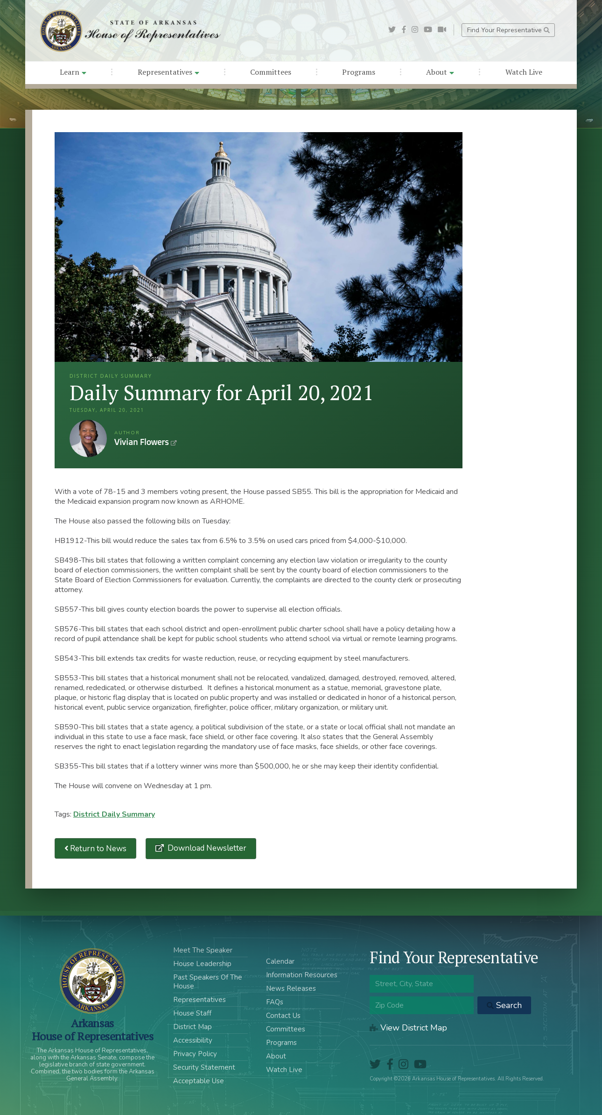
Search (504, 1005)
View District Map (408, 1027)
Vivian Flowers (88, 438)
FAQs (274, 1002)
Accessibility (192, 1040)
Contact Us (283, 1015)
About (440, 72)
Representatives (168, 72)
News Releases (291, 988)
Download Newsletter (206, 848)
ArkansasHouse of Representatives (93, 1030)
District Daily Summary (114, 814)
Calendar (280, 961)
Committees (270, 72)
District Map (192, 1026)
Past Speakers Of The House (207, 982)
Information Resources (301, 975)
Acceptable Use (198, 1081)
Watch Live (523, 72)
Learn (73, 72)
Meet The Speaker (202, 950)
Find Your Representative (508, 30)
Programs (358, 72)
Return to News (95, 848)
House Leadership (202, 963)
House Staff (192, 1013)
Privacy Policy (195, 1054)
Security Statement (204, 1067)
